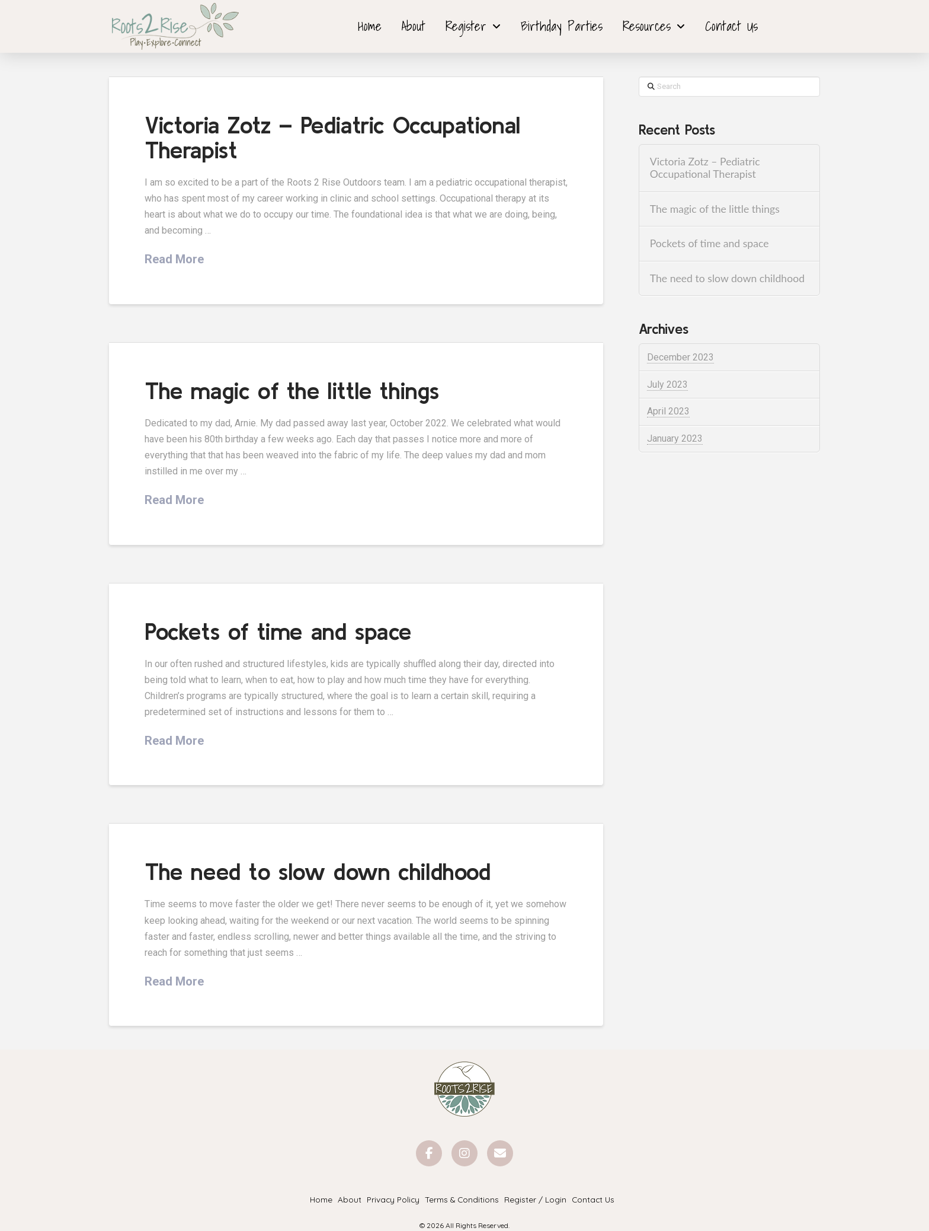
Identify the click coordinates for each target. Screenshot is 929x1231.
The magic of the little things (292, 390)
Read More (174, 259)
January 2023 (675, 438)
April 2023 (668, 411)
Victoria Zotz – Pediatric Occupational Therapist (332, 137)
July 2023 (667, 384)
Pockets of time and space (278, 631)
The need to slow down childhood (318, 871)
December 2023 (680, 357)
